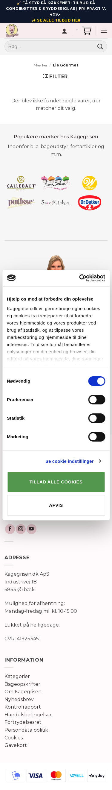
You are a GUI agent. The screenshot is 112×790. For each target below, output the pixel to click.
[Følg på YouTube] (31, 529)
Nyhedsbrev (19, 699)
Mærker (40, 65)
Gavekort (15, 745)
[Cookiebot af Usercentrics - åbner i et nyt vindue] (79, 278)
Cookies (13, 738)
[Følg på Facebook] (10, 529)
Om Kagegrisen (23, 692)
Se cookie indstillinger (69, 461)
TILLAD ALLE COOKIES (56, 481)
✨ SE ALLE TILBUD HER (56, 20)
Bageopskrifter (22, 684)
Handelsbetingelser (28, 715)
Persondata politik (26, 730)
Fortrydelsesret (23, 722)
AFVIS (56, 505)
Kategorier (17, 676)
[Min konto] (64, 30)
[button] (86, 31)
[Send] (100, 46)
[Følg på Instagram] (21, 529)
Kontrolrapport (22, 707)
